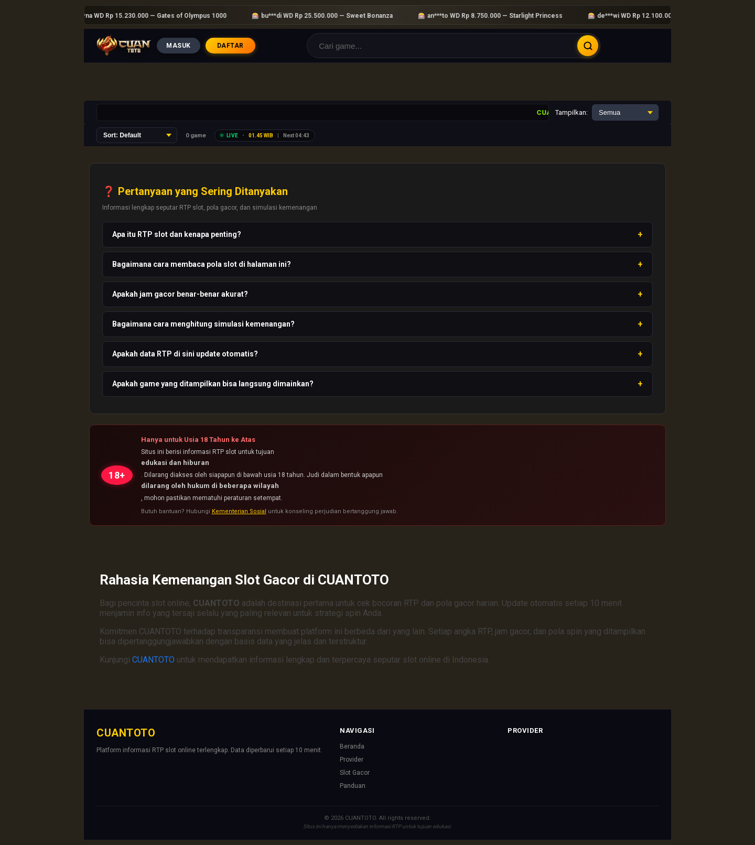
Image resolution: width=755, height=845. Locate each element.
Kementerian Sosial (239, 511)
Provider (351, 759)
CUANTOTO (153, 660)
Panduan (352, 785)
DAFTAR (230, 45)
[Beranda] (124, 46)
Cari (587, 45)
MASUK (178, 45)
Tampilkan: (571, 112)
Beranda (352, 746)
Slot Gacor (355, 772)
